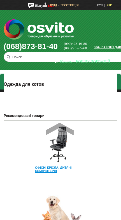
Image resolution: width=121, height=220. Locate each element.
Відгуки (41, 6)
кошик (66, 61)
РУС (100, 5)
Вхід (53, 5)
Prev (59, 129)
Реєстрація (69, 5)
